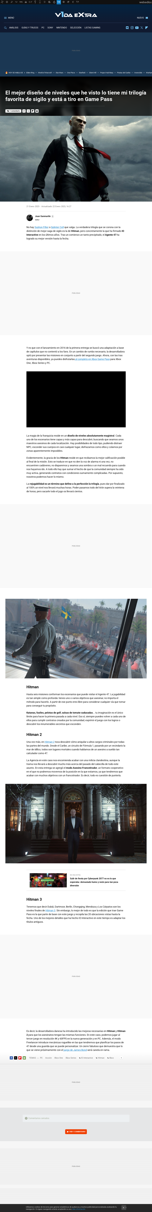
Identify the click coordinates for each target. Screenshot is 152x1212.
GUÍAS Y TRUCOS (30, 27)
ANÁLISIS (13, 27)
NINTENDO (61, 27)
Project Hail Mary (106, 73)
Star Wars (59, 73)
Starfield (82, 73)
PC (43, 27)
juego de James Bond (75, 1050)
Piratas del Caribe (123, 73)
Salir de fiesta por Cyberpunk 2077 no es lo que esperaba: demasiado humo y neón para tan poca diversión (94, 882)
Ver (77, 1132)
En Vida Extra (75, 875)
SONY (50, 27)
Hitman (101, 1058)
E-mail (37, 111)
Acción (48, 1058)
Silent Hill (92, 73)
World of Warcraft (45, 73)
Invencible (138, 73)
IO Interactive (87, 1058)
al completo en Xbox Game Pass (92, 359)
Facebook (24, 111)
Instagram (132, 27)
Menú (11, 17)
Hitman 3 (50, 910)
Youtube (137, 27)
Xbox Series (71, 1058)
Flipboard (146, 27)
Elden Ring (30, 73)
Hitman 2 (49, 741)
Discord (127, 27)
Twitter (141, 27)
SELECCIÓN (75, 27)
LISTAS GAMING (92, 27)
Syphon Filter (42, 227)
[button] (44, 216)
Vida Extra (76, 13)
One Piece (71, 73)
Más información (78, 1209)
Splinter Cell (57, 227)
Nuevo (140, 17)
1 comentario (15, 111)
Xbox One (58, 1058)
